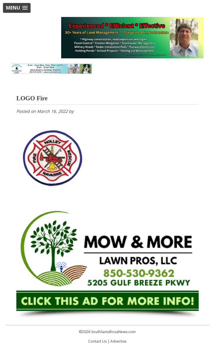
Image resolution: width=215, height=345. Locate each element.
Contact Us (97, 341)
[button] (17, 8)
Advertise (118, 341)
